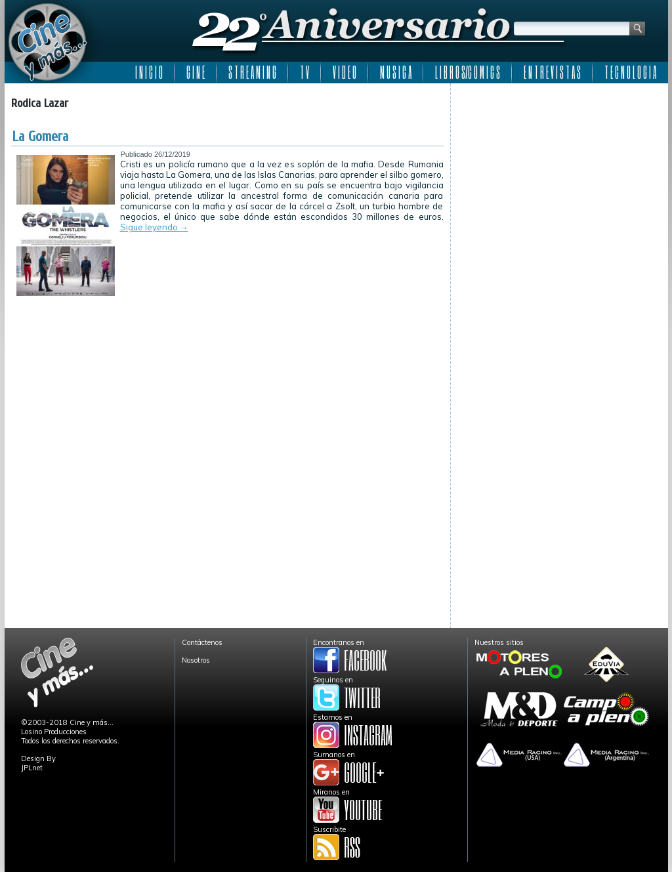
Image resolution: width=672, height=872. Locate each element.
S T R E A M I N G (252, 72)
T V (304, 72)
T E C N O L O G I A (630, 72)
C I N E (195, 72)
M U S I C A (395, 72)
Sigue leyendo (154, 227)
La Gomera (40, 136)
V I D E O (344, 72)
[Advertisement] (559, 172)
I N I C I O (149, 72)
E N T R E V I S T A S (552, 72)
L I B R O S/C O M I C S (467, 72)
